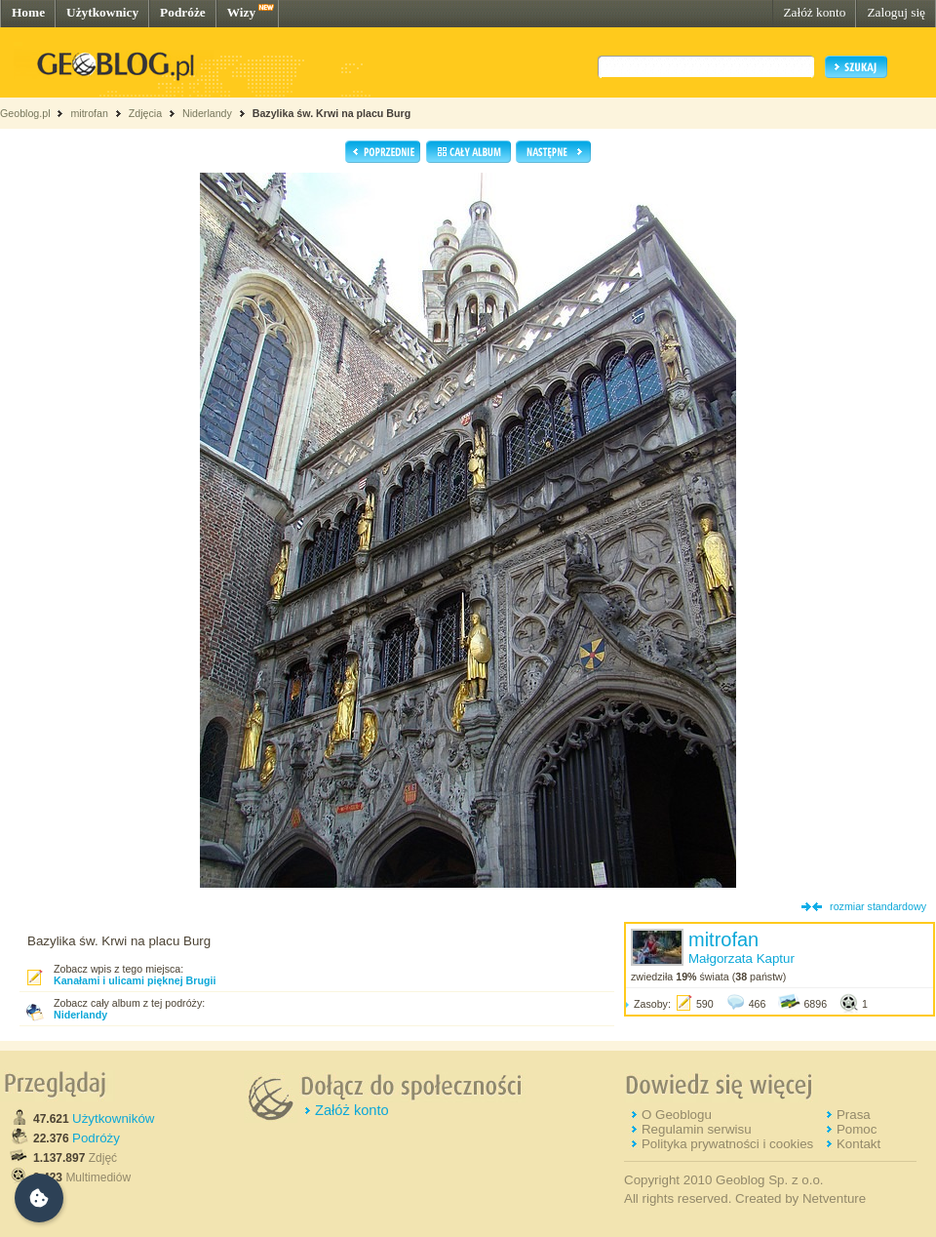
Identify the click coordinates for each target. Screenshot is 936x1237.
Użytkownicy (102, 12)
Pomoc (857, 1129)
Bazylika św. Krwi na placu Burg (331, 113)
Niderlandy (207, 113)
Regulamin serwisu (697, 1129)
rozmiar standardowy (878, 906)
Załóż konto (814, 12)
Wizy (241, 12)
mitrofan (89, 113)
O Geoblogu (677, 1114)
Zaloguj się (896, 12)
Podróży (96, 1138)
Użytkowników (113, 1118)
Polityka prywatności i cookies (727, 1144)
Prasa (854, 1114)
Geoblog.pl (25, 113)
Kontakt (858, 1144)
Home (28, 12)
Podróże (183, 12)
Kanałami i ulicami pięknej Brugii (134, 980)
